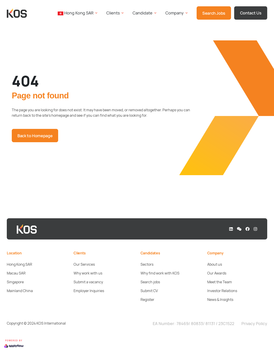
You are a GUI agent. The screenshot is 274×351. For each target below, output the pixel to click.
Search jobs (150, 281)
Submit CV (149, 290)
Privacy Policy (254, 323)
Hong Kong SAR (19, 264)
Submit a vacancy (88, 281)
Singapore (15, 281)
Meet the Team (219, 281)
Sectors (147, 264)
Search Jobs (213, 13)
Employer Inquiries (89, 290)
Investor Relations (222, 290)
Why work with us (88, 273)
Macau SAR (16, 273)
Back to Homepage (34, 135)
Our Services (84, 264)
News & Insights (220, 299)
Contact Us (250, 13)
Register (147, 299)
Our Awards (216, 273)
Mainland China (20, 290)
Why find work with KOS (160, 273)
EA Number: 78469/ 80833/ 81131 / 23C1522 (193, 323)
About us (214, 264)
